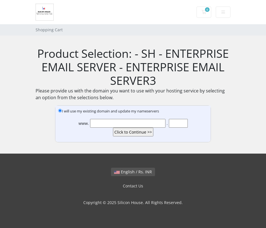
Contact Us (133, 186)
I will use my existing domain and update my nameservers (108, 111)
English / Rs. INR (133, 171)
